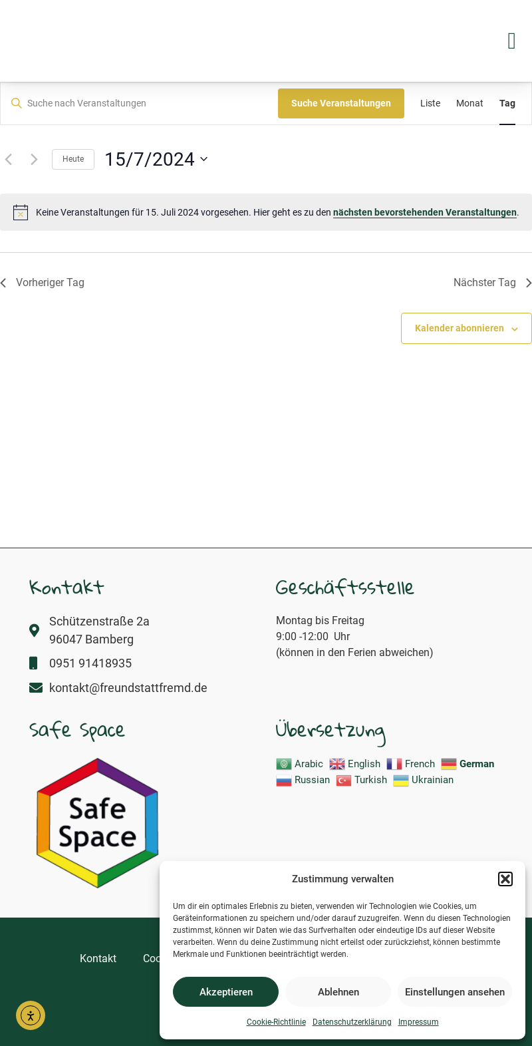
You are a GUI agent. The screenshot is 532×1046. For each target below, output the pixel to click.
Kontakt (98, 958)
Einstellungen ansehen (455, 992)
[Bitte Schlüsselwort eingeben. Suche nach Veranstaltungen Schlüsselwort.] (139, 103)
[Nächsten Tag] (34, 159)
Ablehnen (338, 992)
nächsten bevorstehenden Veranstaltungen (425, 212)
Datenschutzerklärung (352, 1022)
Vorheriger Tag (42, 282)
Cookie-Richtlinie (276, 1022)
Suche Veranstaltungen (341, 103)
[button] (505, 871)
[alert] (266, 212)
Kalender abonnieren (459, 328)
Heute (73, 159)
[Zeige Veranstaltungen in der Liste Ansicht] (430, 103)
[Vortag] (8, 159)
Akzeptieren (226, 992)
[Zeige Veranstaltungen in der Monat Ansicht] (469, 103)
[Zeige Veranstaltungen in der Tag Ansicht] (507, 103)
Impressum (418, 1022)
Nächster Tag (493, 282)
